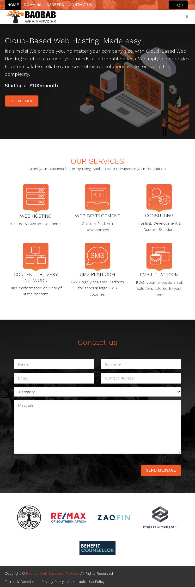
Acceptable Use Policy (86, 582)
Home (13, 4)
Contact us (80, 4)
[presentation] (50, 466)
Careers (55, 4)
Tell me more (21, 101)
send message (161, 470)
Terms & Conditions (21, 582)
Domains (33, 4)
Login (178, 4)
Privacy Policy (53, 582)
